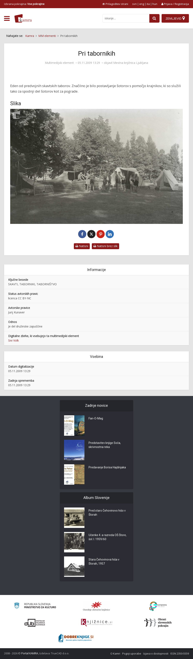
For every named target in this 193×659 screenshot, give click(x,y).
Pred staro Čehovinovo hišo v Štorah (107, 512)
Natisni (81, 246)
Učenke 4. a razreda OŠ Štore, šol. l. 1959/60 (107, 537)
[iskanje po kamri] (125, 18)
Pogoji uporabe (131, 653)
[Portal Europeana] (158, 606)
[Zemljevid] (175, 18)
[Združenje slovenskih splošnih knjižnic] (96, 623)
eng (141, 4)
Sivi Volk (13, 340)
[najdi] (154, 18)
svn (134, 4)
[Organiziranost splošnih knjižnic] (96, 606)
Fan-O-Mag (96, 418)
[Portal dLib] (35, 623)
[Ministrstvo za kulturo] (35, 606)
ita (148, 4)
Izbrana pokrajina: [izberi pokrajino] (24, 4)
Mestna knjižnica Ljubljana (130, 63)
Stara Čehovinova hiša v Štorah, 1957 (104, 561)
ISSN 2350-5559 (179, 653)
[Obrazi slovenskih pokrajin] (158, 623)
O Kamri (115, 653)
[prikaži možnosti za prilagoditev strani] (115, 4)
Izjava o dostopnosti (155, 653)
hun (154, 4)
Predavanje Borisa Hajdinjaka (107, 467)
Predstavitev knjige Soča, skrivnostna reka (105, 445)
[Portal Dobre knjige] (76, 638)
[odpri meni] (7, 18)
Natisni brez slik (105, 246)
